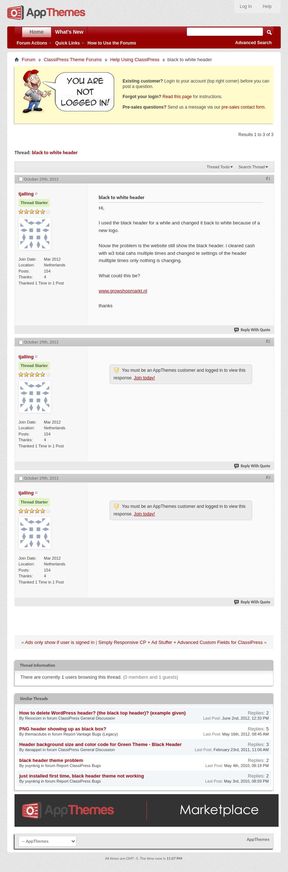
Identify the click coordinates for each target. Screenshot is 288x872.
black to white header (55, 152)
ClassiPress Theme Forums (73, 59)
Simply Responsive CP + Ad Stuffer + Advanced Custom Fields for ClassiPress (180, 642)
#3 (268, 477)
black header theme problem (51, 760)
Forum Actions (32, 43)
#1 (268, 178)
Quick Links (67, 43)
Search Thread (251, 167)
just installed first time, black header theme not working (81, 776)
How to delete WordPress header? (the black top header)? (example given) (102, 713)
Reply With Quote (252, 330)
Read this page (177, 96)
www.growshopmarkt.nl (123, 291)
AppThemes (258, 839)
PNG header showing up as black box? (62, 729)
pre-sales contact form (243, 107)
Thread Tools (218, 167)
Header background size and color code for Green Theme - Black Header (100, 744)
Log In (246, 6)
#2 (268, 341)
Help (267, 6)
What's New (69, 32)
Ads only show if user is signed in (59, 642)
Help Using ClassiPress (135, 59)
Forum (29, 59)
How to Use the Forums (111, 43)
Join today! (144, 377)
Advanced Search (253, 42)
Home (37, 32)
